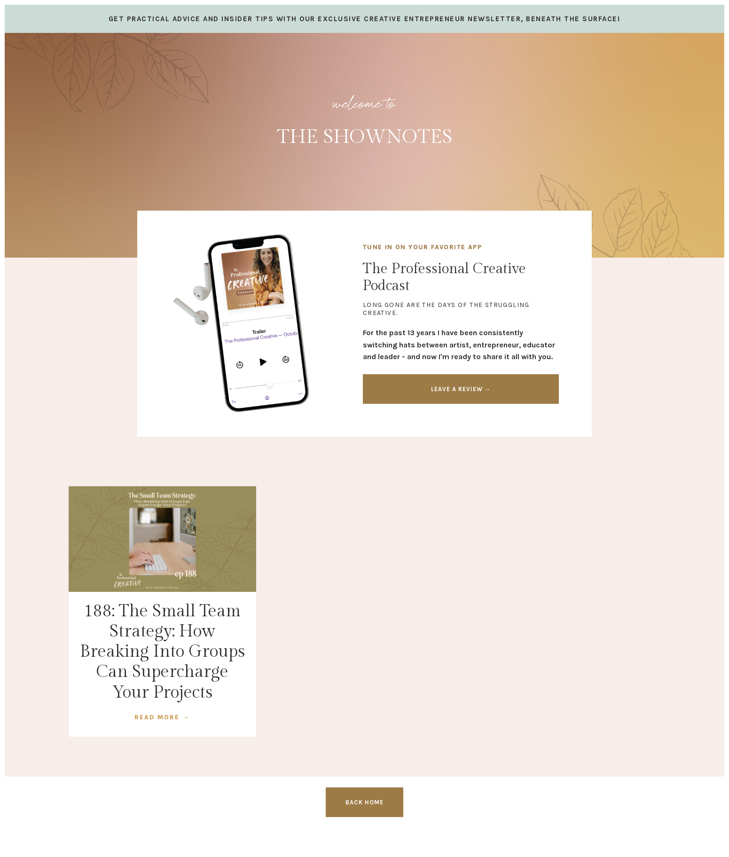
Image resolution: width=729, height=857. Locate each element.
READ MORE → (162, 717)
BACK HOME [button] (364, 802)
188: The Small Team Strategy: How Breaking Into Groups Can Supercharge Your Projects (162, 651)
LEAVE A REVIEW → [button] (461, 389)
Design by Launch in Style (113, 837)
